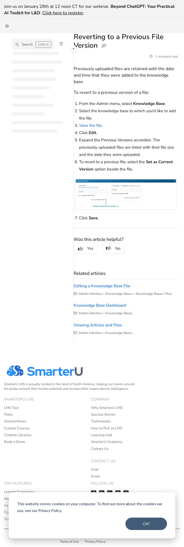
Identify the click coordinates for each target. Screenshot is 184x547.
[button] (33, 44)
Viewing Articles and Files (98, 325)
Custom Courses (17, 428)
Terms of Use (69, 541)
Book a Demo (14, 441)
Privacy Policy (95, 541)
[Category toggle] (73, 49)
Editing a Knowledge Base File (102, 286)
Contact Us (99, 448)
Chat (94, 469)
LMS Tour (11, 407)
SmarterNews (15, 421)
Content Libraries (17, 435)
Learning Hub (101, 435)
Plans (8, 414)
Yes (85, 248)
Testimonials (101, 421)
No (113, 248)
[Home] (7, 26)
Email (95, 476)
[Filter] (61, 44)
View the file (90, 125)
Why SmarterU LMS (107, 407)
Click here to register (62, 13)
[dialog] (92, 515)
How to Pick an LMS (106, 428)
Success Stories (103, 414)
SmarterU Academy (106, 441)
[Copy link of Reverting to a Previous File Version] (104, 46)
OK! (146, 523)
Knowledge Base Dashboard (100, 305)
